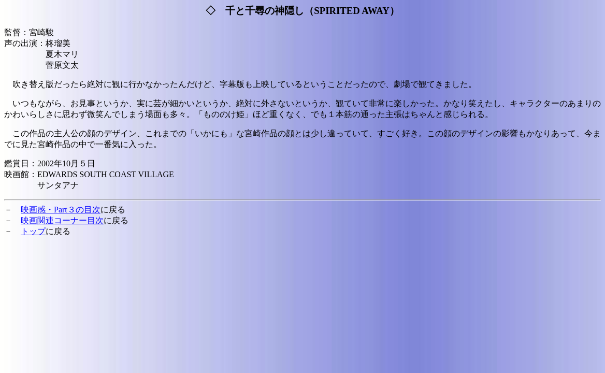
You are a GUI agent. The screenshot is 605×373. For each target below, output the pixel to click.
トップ (33, 231)
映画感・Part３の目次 (60, 209)
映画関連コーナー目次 (62, 220)
